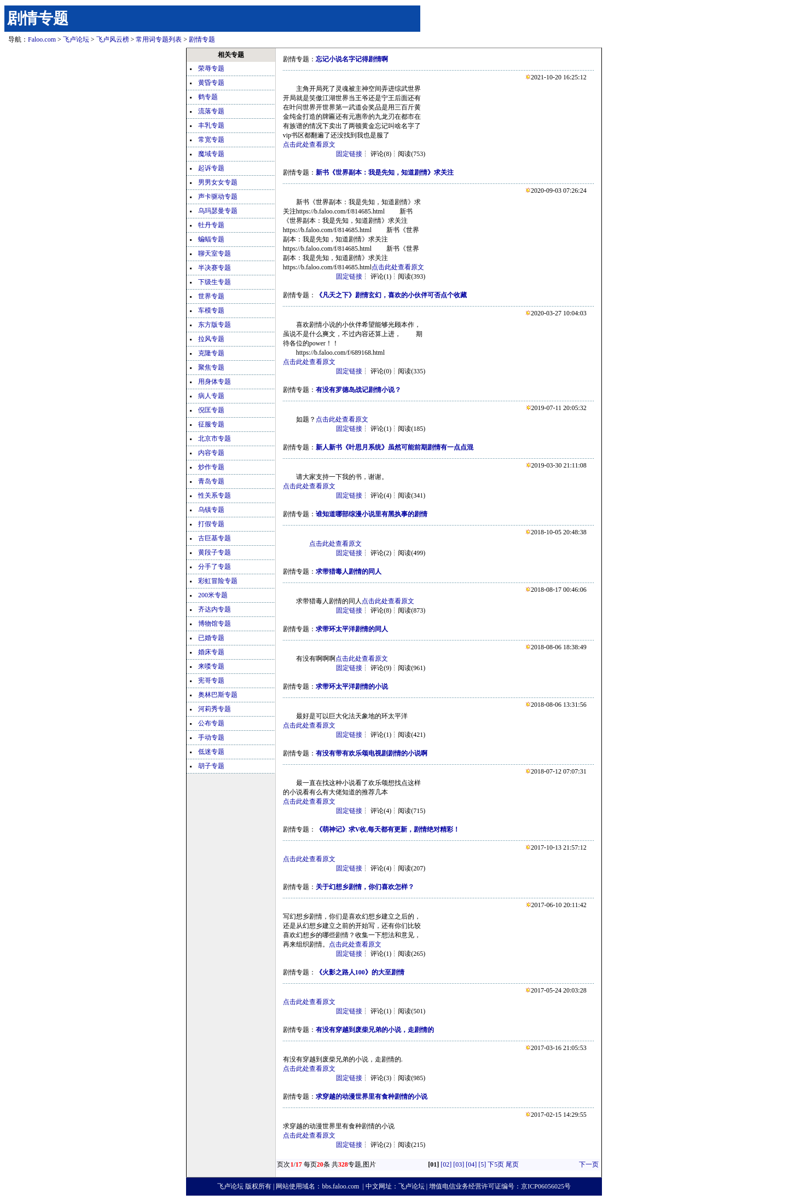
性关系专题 (214, 495)
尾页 (512, 1164)
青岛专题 (211, 481)
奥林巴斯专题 (217, 695)
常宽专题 (211, 139)
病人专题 (211, 396)
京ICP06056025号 (546, 1186)
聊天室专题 (214, 253)
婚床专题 (211, 652)
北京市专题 (214, 438)
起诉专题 (211, 168)
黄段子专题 (214, 552)
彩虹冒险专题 (217, 581)
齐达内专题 (214, 609)
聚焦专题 (211, 367)
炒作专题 (211, 467)
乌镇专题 (211, 510)
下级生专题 (214, 282)
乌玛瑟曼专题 (217, 211)
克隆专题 (211, 353)
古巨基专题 (214, 538)
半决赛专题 (214, 268)
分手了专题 (214, 566)
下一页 (589, 1164)
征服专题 (211, 424)
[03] (458, 1164)
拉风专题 (211, 339)
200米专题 (213, 595)
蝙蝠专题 (211, 239)
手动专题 (211, 737)
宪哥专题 (211, 680)
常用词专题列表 (159, 39)
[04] (471, 1164)
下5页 (496, 1164)
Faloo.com (42, 39)
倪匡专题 (211, 410)
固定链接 (349, 154)
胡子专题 (211, 766)
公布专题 (211, 723)
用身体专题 (214, 381)
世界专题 (211, 296)
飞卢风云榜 (112, 39)
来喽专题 (211, 666)
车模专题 (211, 310)
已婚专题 (211, 638)
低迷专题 (211, 751)
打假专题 (211, 524)
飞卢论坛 (76, 39)
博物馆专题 (214, 623)
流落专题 (211, 111)
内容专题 (211, 453)
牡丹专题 (211, 225)
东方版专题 (214, 324)
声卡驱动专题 (217, 196)
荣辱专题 (211, 68)
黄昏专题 (211, 82)
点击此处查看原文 (309, 144)
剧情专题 (37, 18)
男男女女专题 (217, 182)
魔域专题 (211, 154)
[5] (482, 1164)
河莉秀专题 (214, 709)
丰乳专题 (211, 125)
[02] (446, 1164)
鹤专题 (208, 97)
